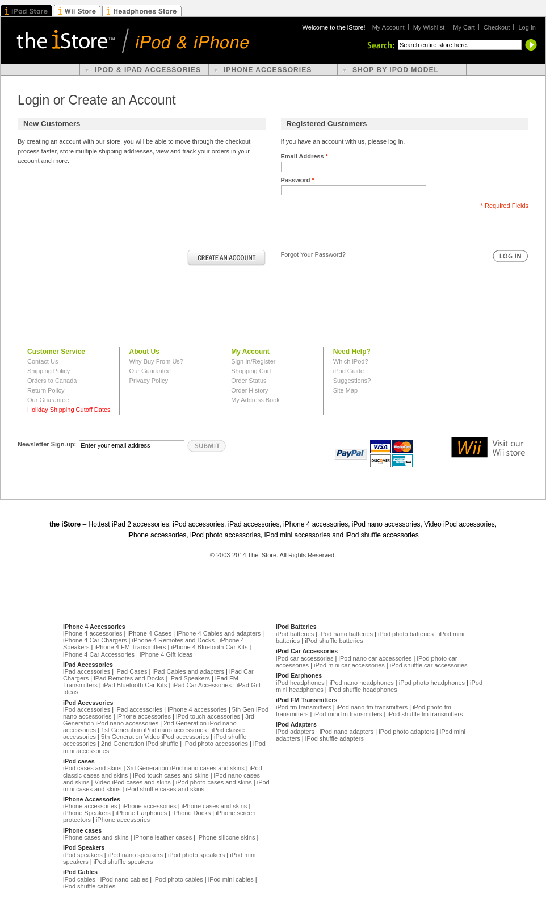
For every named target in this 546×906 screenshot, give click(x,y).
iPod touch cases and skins (170, 775)
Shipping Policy (48, 371)
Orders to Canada (52, 380)
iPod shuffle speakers (123, 861)
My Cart (464, 27)
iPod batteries (295, 634)
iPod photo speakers (196, 854)
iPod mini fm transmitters (347, 714)
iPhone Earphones (141, 812)
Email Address (304, 156)
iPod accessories (86, 709)
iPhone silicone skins (226, 837)
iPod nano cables (124, 879)
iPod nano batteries (346, 634)
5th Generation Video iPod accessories (155, 736)
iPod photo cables (178, 879)
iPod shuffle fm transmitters (425, 714)
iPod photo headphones (432, 682)
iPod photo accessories (215, 743)
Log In (527, 27)
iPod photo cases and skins (214, 782)
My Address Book (255, 399)
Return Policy (45, 390)
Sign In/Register (253, 361)
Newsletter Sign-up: (47, 444)
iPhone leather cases (163, 837)
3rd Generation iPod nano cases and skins (185, 768)
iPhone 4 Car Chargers (95, 640)
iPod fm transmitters (303, 707)
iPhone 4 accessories (93, 633)
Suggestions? (352, 380)
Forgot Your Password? (313, 254)
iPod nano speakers (135, 854)
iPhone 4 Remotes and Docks (173, 640)
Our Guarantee (48, 399)
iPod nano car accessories (374, 658)
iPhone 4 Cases (150, 633)
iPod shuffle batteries (334, 640)
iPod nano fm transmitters (372, 707)
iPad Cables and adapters (188, 671)
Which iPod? (350, 361)
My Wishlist (429, 27)
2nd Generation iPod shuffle (139, 743)
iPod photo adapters (406, 731)
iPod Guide (348, 371)
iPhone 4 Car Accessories (99, 654)
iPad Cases (131, 671)
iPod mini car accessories (349, 665)
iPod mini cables (231, 879)
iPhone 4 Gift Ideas (166, 654)
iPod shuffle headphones (363, 689)
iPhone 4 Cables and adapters (219, 633)
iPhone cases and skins (214, 806)
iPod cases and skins (92, 768)
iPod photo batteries (406, 634)
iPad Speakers (189, 678)
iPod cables (79, 879)
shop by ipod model (395, 70)
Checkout (497, 27)
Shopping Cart (251, 371)
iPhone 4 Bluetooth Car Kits (209, 647)
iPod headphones (300, 682)
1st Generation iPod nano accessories (154, 730)
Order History (249, 390)
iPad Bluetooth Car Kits (135, 685)
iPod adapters (295, 731)
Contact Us (42, 361)
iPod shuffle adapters (334, 738)
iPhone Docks (191, 812)
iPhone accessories (144, 716)
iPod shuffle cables (89, 886)
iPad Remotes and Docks (129, 678)
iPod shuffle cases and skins (164, 789)
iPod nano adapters (346, 731)
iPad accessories (86, 671)
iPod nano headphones (362, 682)
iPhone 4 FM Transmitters (130, 647)
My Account (388, 27)
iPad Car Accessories (202, 685)
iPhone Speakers (87, 812)
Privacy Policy (148, 380)
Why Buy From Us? (156, 361)
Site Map (345, 390)
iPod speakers (83, 854)
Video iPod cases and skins (132, 782)
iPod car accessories (305, 658)
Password (297, 180)
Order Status (248, 380)
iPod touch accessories (208, 716)
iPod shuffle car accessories (429, 665)
